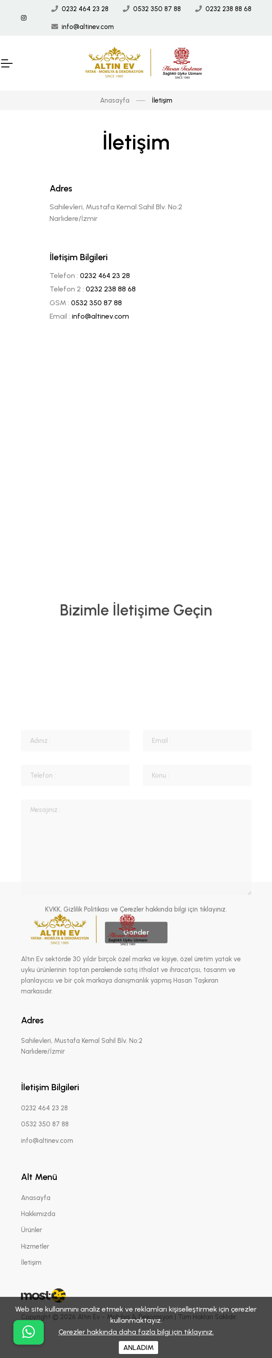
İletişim (31, 1262)
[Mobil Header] (6, 63)
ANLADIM (138, 1347)
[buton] (28, 1332)
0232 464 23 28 (85, 9)
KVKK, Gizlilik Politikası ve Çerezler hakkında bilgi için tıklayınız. (136, 1000)
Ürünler (31, 1230)
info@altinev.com (88, 27)
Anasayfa (115, 100)
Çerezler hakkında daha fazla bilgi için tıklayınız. (136, 1332)
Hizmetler (35, 1246)
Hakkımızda (38, 1214)
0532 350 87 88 (157, 9)
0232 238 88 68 (228, 9)
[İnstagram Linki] (23, 18)
